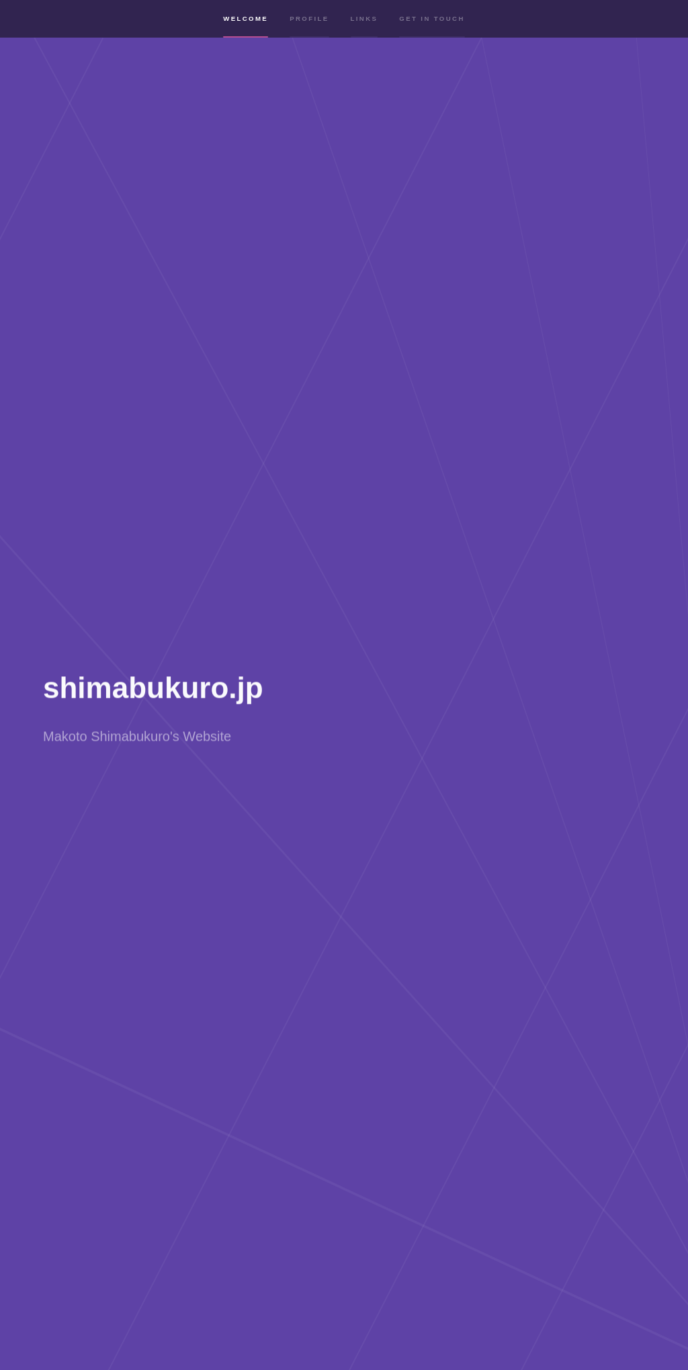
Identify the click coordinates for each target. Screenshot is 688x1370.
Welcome (245, 28)
